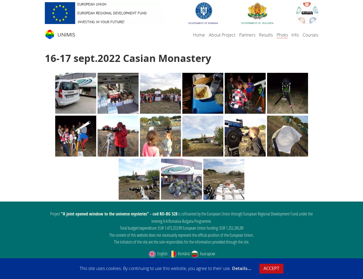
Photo (282, 35)
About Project (222, 35)
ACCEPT (271, 268)
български (203, 253)
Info (295, 35)
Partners (247, 35)
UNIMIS (60, 34)
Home (199, 35)
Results (266, 35)
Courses (310, 35)
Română (179, 253)
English (158, 253)
